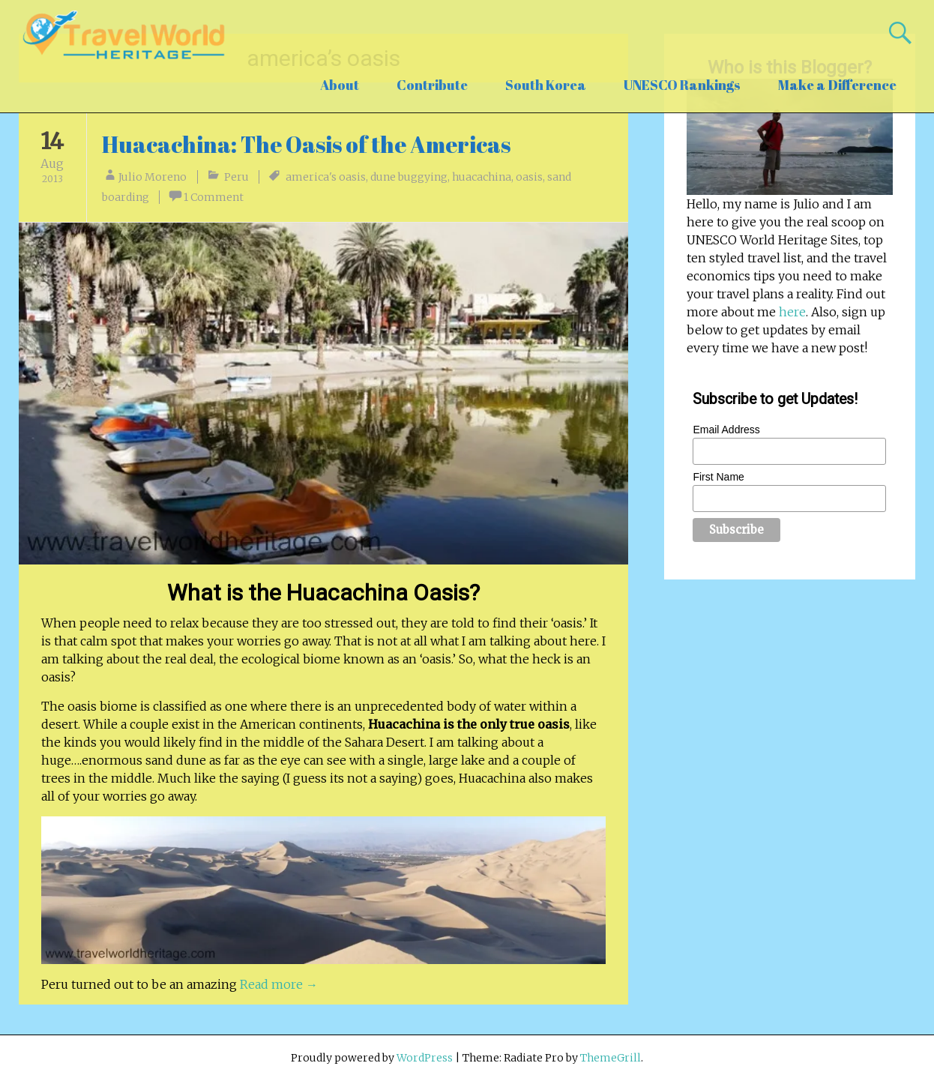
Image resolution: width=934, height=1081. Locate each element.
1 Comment (214, 197)
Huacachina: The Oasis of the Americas (306, 144)
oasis (529, 177)
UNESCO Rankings (682, 85)
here (792, 311)
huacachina (481, 177)
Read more (279, 984)
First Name (718, 477)
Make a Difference (837, 85)
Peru (236, 177)
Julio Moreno (152, 177)
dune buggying (409, 177)
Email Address (726, 430)
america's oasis (326, 177)
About (339, 85)
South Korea (545, 85)
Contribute (432, 85)
